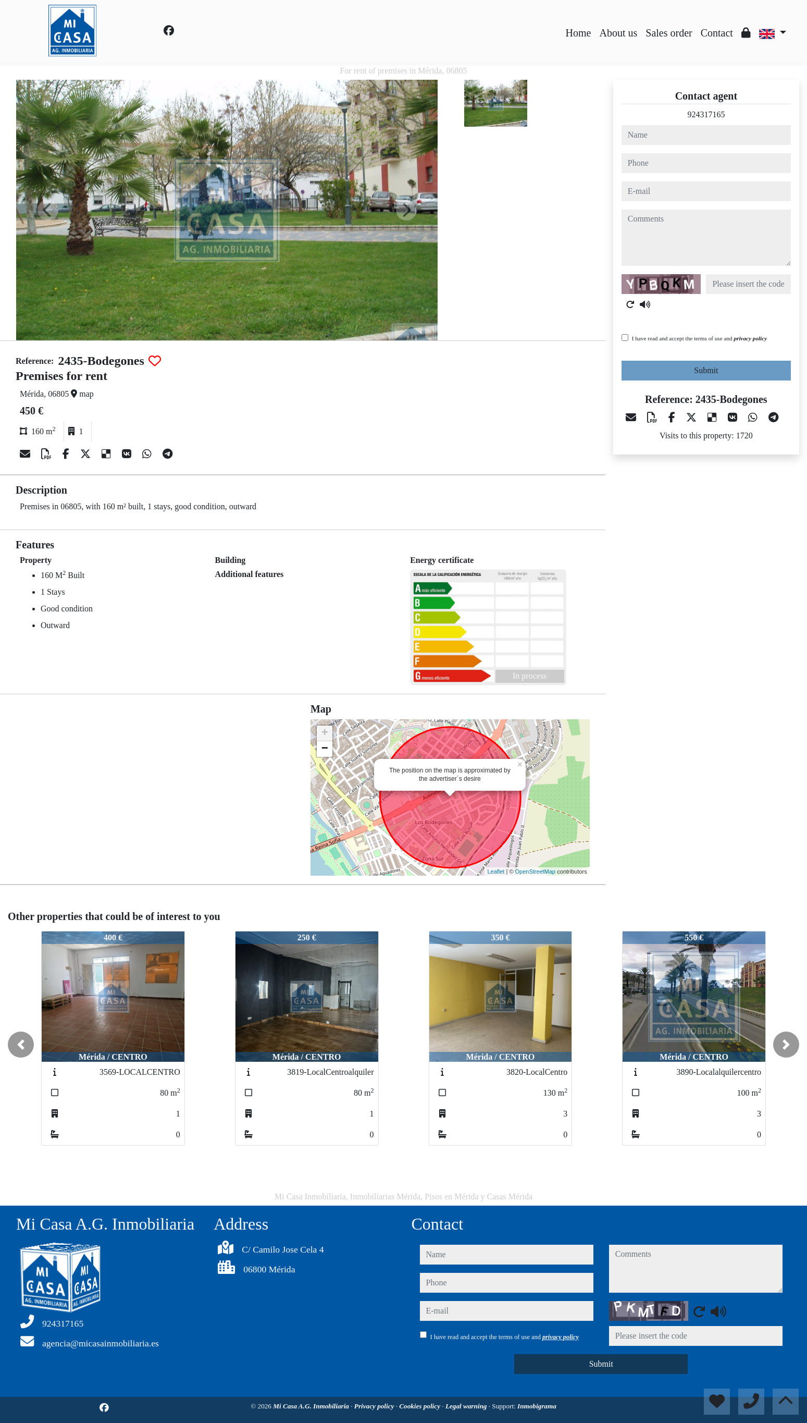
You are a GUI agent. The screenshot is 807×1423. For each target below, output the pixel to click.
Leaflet (495, 871)
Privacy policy (375, 1406)
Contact (717, 33)
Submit (706, 370)
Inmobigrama (536, 1406)
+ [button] (324, 733)
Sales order (668, 33)
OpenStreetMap (535, 871)
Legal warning (467, 1406)
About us (618, 33)
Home (578, 33)
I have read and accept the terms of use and (699, 338)
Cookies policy (420, 1406)
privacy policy (750, 338)
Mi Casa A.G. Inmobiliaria (312, 1406)
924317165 (706, 114)
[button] (21, 1045)
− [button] (324, 749)
